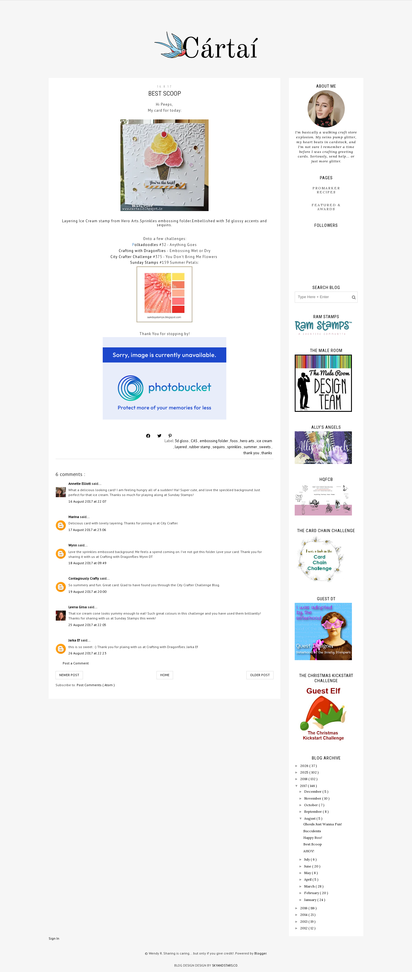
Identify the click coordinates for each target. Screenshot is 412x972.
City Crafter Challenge (131, 256)
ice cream (264, 440)
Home (164, 675)
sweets (265, 446)
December (313, 791)
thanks (267, 452)
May (308, 873)
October (311, 805)
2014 (304, 914)
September (313, 811)
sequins (219, 446)
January (310, 900)
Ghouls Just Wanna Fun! (322, 824)
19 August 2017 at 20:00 (87, 591)
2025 (304, 772)
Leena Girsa (78, 607)
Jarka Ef (74, 640)
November (313, 798)
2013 (304, 921)
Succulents (312, 831)
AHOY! (308, 851)
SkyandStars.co (224, 965)
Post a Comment (76, 663)
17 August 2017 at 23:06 (87, 530)
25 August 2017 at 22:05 (87, 625)
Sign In (54, 938)
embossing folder (214, 440)
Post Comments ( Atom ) (96, 685)
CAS (194, 440)
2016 (304, 908)
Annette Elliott (80, 483)
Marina (74, 517)
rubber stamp (200, 446)
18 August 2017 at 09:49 (87, 563)
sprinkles (234, 446)
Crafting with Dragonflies (142, 250)
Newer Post (69, 675)
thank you (251, 452)
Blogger (260, 953)
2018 (304, 779)
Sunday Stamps (144, 262)
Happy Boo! (312, 837)
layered (181, 446)
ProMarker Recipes (326, 190)
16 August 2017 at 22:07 (87, 501)
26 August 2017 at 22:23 (87, 653)
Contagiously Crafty (84, 578)
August (310, 818)
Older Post (260, 675)
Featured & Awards (326, 207)
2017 (304, 786)
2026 (304, 766)
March (310, 886)
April (308, 879)
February (312, 893)
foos (234, 440)
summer (251, 446)
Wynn (73, 545)
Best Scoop (312, 844)
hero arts (247, 440)
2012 (304, 928)
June (308, 866)
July (307, 859)
